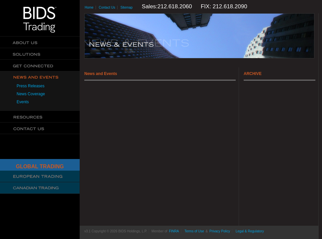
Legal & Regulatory (250, 231)
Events (23, 102)
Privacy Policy (219, 231)
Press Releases (30, 86)
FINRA (174, 231)
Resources (40, 116)
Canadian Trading (40, 188)
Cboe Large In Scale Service (40, 176)
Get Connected (40, 65)
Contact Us (40, 128)
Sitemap (127, 7)
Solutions (40, 54)
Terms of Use (194, 231)
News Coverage (31, 94)
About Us (40, 42)
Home (89, 7)
